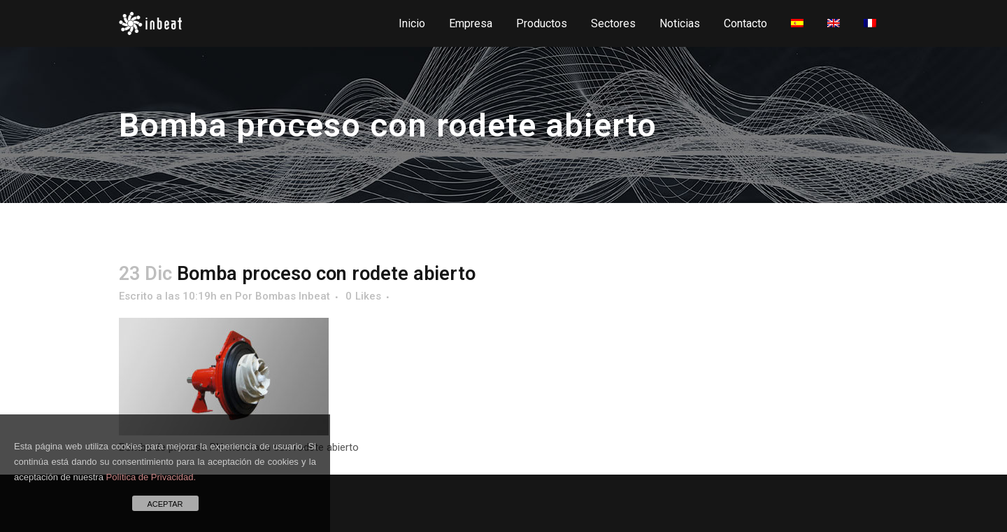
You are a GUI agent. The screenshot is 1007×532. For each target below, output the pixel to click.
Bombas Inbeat (292, 296)
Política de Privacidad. (151, 477)
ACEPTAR (165, 504)
